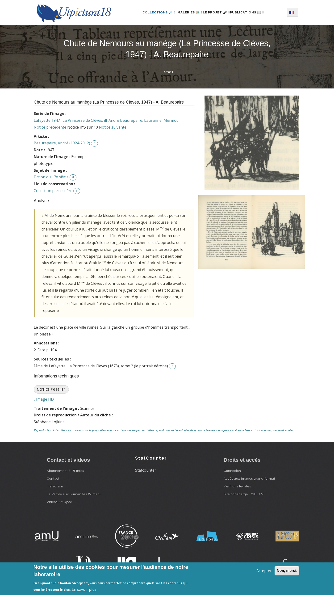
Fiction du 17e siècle (51, 177)
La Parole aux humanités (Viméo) (74, 494)
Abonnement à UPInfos (65, 471)
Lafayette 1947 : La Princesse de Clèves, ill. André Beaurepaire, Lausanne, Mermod (106, 120)
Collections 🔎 (150, 12)
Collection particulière (53, 190)
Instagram (55, 486)
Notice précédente (50, 127)
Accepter (264, 570)
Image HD (44, 399)
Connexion (232, 471)
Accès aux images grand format (249, 478)
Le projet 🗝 (216, 12)
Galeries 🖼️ (184, 12)
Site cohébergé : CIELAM (244, 494)
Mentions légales (237, 486)
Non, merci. (287, 571)
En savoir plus (84, 589)
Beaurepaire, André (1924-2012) (62, 143)
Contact (53, 478)
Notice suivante (112, 127)
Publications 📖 (252, 12)
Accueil (168, 72)
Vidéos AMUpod (59, 502)
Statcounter (145, 470)
